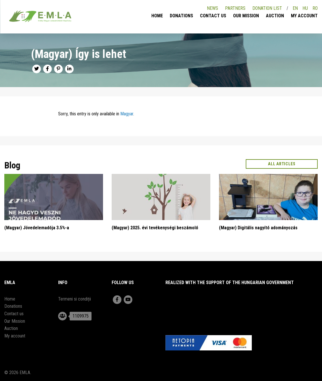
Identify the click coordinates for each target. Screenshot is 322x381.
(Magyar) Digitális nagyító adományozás (258, 227)
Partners (235, 8)
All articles (282, 164)
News (212, 8)
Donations (181, 15)
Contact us (213, 15)
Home (157, 15)
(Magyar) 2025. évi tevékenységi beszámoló (155, 227)
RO (315, 8)
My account (304, 15)
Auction (275, 15)
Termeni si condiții (74, 299)
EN (295, 8)
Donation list (267, 8)
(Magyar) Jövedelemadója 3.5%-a (36, 227)
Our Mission (246, 15)
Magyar (126, 114)
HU (305, 8)
